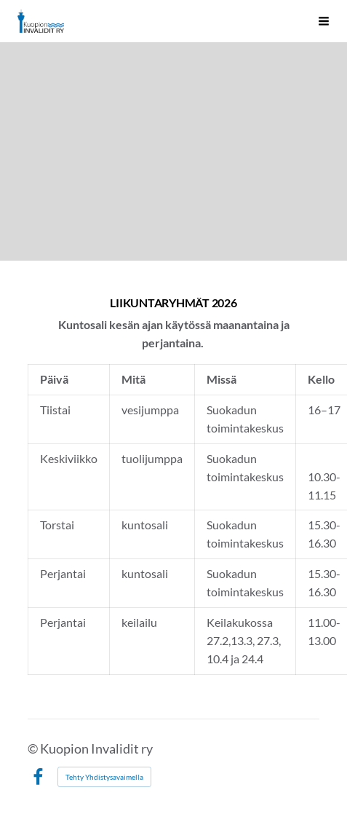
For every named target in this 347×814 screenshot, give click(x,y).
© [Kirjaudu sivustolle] (34, 748)
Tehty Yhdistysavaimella (104, 776)
